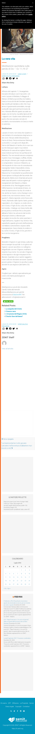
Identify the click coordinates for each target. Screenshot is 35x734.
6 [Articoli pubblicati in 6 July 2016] (13, 573)
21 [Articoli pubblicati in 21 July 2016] (17, 580)
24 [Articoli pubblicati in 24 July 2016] (29, 580)
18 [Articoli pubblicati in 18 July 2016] (6, 580)
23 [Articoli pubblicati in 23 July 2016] (25, 580)
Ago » (9, 588)
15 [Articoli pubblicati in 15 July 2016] (21, 577)
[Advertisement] (17, 424)
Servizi (31, 703)
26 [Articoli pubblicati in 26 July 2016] (9, 584)
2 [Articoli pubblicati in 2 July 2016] (25, 570)
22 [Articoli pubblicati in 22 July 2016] (21, 580)
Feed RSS (18, 597)
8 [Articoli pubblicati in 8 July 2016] (21, 573)
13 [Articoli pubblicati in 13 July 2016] (13, 577)
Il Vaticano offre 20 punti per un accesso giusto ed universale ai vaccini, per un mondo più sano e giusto (17, 603)
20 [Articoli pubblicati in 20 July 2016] (13, 580)
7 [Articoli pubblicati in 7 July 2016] (17, 573)
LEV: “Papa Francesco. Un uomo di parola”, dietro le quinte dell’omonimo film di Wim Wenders (16, 621)
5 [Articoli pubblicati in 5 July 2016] (9, 573)
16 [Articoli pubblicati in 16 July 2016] (25, 577)
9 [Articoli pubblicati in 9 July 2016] (25, 573)
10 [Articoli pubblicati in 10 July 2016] (29, 573)
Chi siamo (3, 703)
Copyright (18, 706)
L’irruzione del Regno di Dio (16, 314)
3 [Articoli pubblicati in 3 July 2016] (29, 570)
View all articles (7, 349)
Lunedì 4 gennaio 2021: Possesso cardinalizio (17, 638)
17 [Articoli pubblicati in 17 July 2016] (29, 577)
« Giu (5, 588)
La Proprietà (24, 703)
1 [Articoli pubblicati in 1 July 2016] (21, 570)
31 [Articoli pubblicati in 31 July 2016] (29, 584)
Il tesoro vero (11, 311)
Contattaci (26, 706)
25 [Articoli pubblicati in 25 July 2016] (6, 584)
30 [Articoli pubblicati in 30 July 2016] (25, 584)
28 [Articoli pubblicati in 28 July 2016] (17, 584)
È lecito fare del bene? (14, 316)
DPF (9, 703)
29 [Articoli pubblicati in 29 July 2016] (21, 584)
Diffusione (15, 703)
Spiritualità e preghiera (10, 76)
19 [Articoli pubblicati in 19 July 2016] (9, 580)
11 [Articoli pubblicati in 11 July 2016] (6, 577)
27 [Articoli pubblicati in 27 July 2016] (13, 584)
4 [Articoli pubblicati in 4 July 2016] (5, 573)
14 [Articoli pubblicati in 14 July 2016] (17, 577)
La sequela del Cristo (14, 309)
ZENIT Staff (22, 74)
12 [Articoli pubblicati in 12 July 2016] (9, 577)
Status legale (9, 706)
